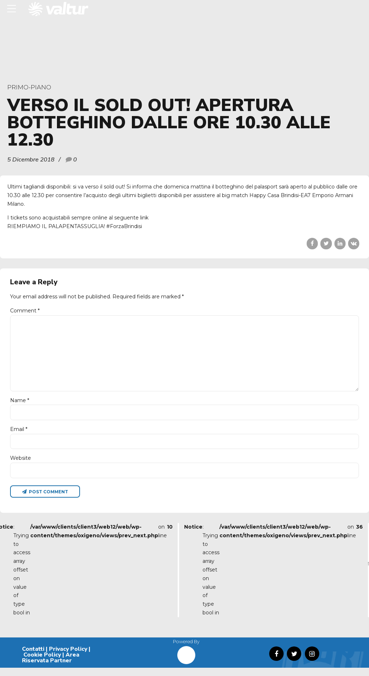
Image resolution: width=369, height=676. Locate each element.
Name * (19, 406)
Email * (18, 435)
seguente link (131, 217)
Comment (25, 310)
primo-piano (29, 87)
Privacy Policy (68, 657)
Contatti (33, 657)
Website (20, 465)
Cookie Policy (42, 663)
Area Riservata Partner (50, 666)
